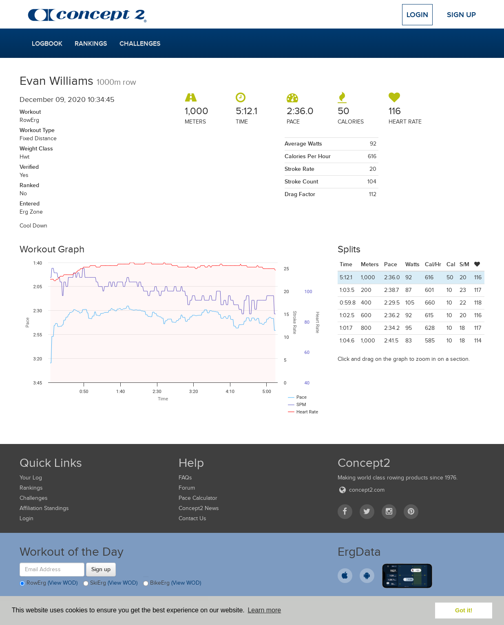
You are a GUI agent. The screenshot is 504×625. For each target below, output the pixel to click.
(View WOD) (62, 583)
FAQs (185, 478)
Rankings (91, 43)
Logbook (47, 43)
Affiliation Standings (44, 508)
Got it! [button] (463, 610)
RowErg (48, 583)
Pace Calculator (198, 498)
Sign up (101, 569)
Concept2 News (199, 508)
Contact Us (192, 518)
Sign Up (461, 15)
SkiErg (110, 583)
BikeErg (172, 583)
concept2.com (361, 490)
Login (417, 15)
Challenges (140, 43)
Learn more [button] (264, 610)
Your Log (31, 478)
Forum (187, 488)
